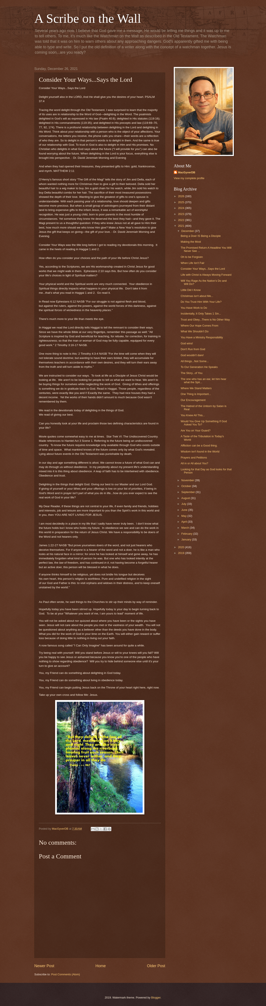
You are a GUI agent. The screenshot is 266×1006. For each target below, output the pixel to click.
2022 (181, 220)
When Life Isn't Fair (192, 263)
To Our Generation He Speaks (199, 367)
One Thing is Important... (196, 394)
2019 (181, 553)
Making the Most (191, 241)
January (186, 539)
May (184, 515)
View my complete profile (189, 178)
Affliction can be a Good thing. (199, 445)
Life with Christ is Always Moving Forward (206, 274)
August (186, 498)
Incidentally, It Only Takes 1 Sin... (201, 313)
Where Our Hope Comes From (199, 325)
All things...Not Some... (195, 361)
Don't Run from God (193, 349)
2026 (181, 196)
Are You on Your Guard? (195, 430)
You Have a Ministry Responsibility (202, 337)
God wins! (187, 343)
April (184, 521)
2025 (181, 202)
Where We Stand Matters (196, 388)
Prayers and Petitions (194, 457)
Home (100, 966)
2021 (181, 225)
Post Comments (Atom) (65, 974)
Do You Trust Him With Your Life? (201, 301)
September (188, 492)
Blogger (156, 997)
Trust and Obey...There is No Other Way (205, 319)
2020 (181, 547)
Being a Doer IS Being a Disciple (201, 236)
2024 (181, 208)
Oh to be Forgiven (192, 257)
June (184, 509)
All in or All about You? (194, 463)
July (184, 503)
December (188, 231)
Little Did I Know (191, 290)
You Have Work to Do (194, 307)
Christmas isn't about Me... (197, 296)
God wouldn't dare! (192, 355)
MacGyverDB (186, 172)
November (188, 480)
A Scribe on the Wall (87, 18)
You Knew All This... (193, 415)
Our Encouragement (193, 400)
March (185, 527)
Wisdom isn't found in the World (200, 451)
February (187, 533)
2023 (181, 214)
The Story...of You (191, 373)
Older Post (156, 966)
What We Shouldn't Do (195, 331)
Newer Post (44, 966)
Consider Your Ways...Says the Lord (203, 268)
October (186, 486)
